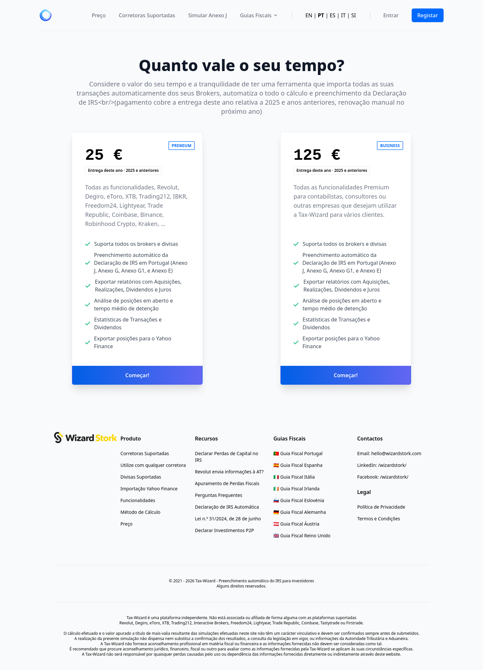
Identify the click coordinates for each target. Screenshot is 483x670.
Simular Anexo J (207, 15)
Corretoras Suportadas (147, 15)
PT (321, 15)
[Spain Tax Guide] (298, 465)
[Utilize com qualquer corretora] (153, 465)
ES (332, 15)
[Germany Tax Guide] (300, 512)
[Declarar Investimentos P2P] (224, 530)
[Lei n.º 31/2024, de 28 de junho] (228, 518)
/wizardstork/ (392, 465)
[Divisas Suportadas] (141, 477)
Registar (427, 15)
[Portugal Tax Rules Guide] (298, 453)
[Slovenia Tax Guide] (299, 500)
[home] (45, 15)
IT (343, 15)
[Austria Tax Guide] (297, 524)
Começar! (137, 375)
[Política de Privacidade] (381, 507)
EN (308, 15)
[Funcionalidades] (138, 500)
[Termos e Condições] (378, 518)
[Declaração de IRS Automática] (227, 507)
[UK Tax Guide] (302, 535)
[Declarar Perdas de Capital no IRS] (229, 456)
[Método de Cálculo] (141, 512)
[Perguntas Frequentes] (218, 495)
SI (353, 15)
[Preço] (127, 524)
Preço (99, 15)
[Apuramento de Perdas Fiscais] (227, 483)
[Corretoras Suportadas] (145, 453)
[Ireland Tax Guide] (297, 488)
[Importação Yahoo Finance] (149, 488)
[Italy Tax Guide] (294, 477)
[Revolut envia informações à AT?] (229, 472)
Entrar (391, 15)
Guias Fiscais (259, 15)
